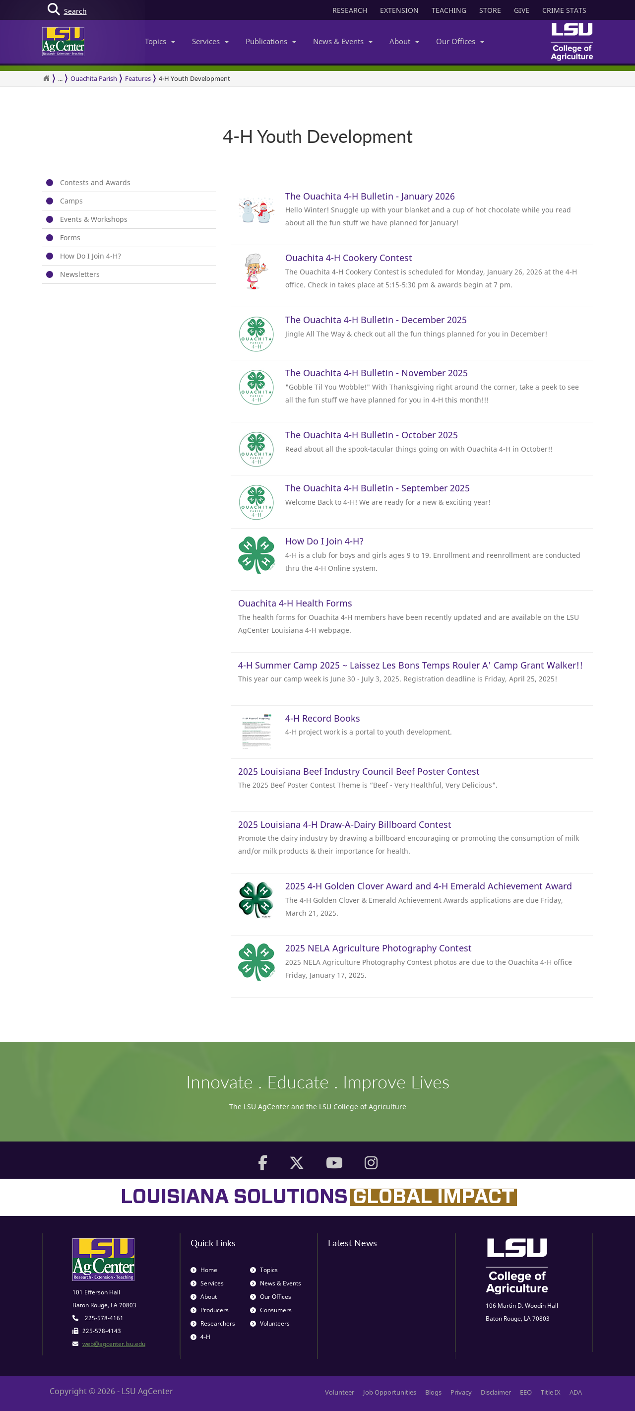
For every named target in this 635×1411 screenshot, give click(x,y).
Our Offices (460, 41)
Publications (271, 41)
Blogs (433, 1392)
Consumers (271, 1310)
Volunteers (270, 1323)
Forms (70, 237)
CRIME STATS (564, 10)
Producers (209, 1310)
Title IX (551, 1392)
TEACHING (449, 10)
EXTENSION (399, 10)
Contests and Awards (95, 182)
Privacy (461, 1392)
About (404, 41)
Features (138, 78)
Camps (71, 200)
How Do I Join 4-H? (90, 256)
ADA (576, 1392)
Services (210, 41)
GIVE (521, 10)
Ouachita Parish (93, 78)
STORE (490, 10)
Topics (160, 41)
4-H (200, 1337)
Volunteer (339, 1392)
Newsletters (80, 274)
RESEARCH (349, 10)
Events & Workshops (93, 219)
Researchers (212, 1323)
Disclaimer (496, 1392)
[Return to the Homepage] (46, 78)
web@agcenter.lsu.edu (113, 1344)
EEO (526, 1392)
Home (203, 1270)
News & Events (343, 41)
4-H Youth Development (194, 78)
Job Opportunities (389, 1392)
